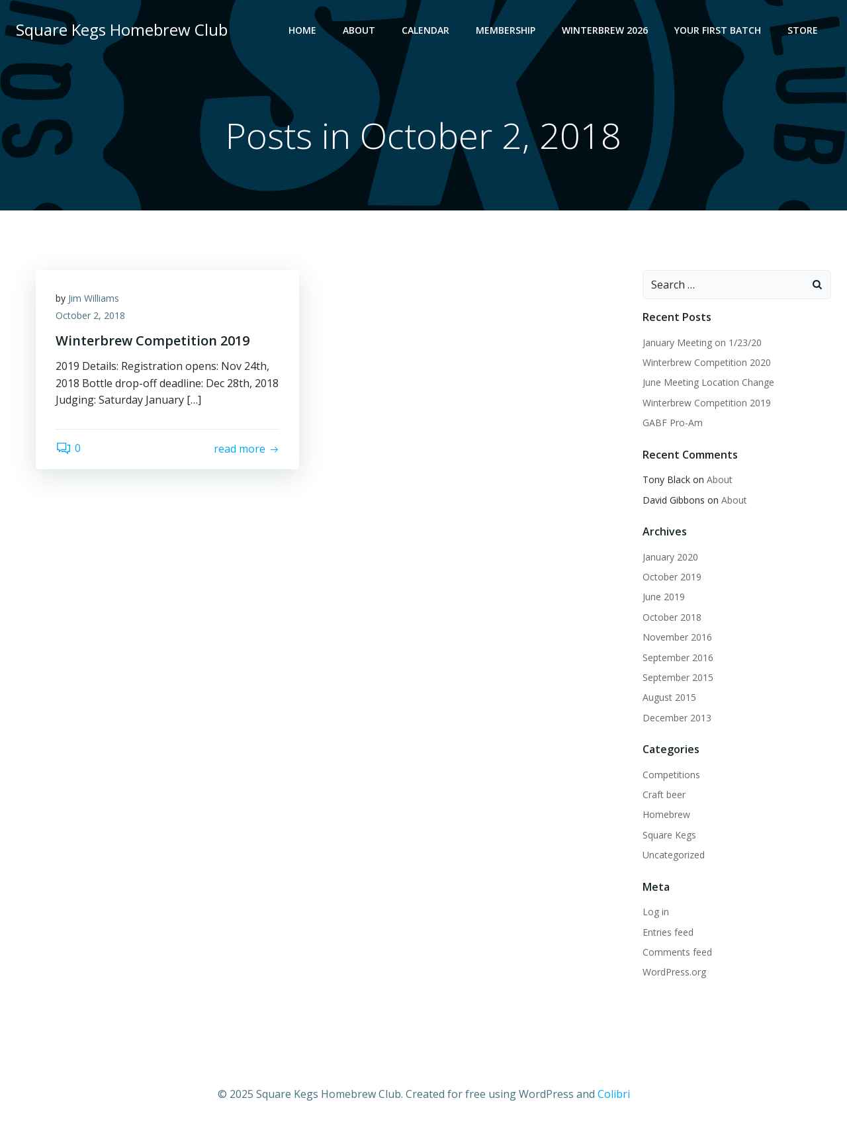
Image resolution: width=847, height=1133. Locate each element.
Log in (656, 911)
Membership (505, 30)
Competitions (671, 774)
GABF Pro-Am (673, 422)
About (359, 30)
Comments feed (677, 952)
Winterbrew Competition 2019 (707, 402)
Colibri (614, 1094)
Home (302, 30)
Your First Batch (717, 30)
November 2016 (677, 637)
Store (802, 30)
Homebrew (666, 814)
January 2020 (670, 557)
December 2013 (677, 717)
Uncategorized (674, 854)
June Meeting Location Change (708, 382)
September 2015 (678, 677)
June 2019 (664, 596)
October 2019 (672, 576)
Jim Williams (93, 298)
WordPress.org (674, 972)
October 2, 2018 (90, 315)
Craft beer (664, 794)
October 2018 (672, 617)
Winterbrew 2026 (605, 30)
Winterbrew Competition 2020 (707, 362)
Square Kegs (669, 835)
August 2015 (669, 697)
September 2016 (678, 657)
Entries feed (668, 932)
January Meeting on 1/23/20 (702, 342)
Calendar (425, 30)
